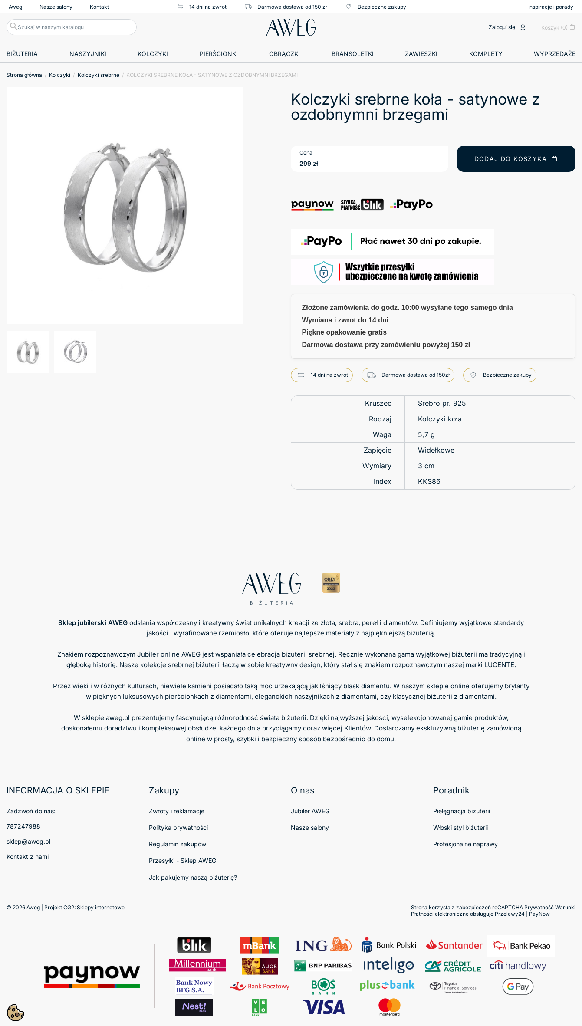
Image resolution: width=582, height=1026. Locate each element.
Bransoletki (353, 53)
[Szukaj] (72, 27)
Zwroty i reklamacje (176, 811)
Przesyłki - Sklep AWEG (182, 860)
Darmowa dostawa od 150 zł (285, 6)
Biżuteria (22, 53)
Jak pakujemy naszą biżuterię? (193, 877)
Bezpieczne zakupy (375, 6)
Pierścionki (219, 53)
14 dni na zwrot (201, 6)
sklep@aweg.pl (28, 841)
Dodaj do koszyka (516, 158)
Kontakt (99, 6)
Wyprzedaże (554, 53)
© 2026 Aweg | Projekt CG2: (66, 907)
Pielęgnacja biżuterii (461, 811)
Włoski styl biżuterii (460, 827)
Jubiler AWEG (310, 811)
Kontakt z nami (28, 856)
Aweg (15, 6)
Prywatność (539, 907)
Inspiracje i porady (550, 6)
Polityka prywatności (178, 827)
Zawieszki (421, 53)
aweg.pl (118, 718)
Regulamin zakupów (177, 844)
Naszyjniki (87, 53)
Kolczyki (153, 53)
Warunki (565, 907)
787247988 (23, 826)
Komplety (486, 53)
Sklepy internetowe (101, 907)
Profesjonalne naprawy (465, 844)
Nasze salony (55, 6)
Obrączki (284, 53)
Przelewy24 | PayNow (522, 914)
